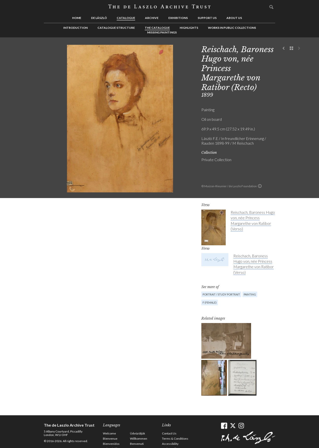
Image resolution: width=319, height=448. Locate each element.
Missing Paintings (162, 32)
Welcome (109, 433)
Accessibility (170, 444)
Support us (207, 18)
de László (99, 18)
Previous (283, 48)
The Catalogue (157, 28)
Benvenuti (137, 444)
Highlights (189, 28)
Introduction (75, 28)
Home (76, 18)
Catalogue (126, 18)
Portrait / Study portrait (221, 294)
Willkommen (138, 438)
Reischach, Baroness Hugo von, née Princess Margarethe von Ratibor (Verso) (253, 264)
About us (234, 18)
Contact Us (169, 433)
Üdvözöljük (137, 433)
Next (299, 48)
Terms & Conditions (175, 438)
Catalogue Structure (116, 28)
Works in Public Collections (232, 28)
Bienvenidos (111, 444)
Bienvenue (110, 438)
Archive (152, 18)
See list (291, 48)
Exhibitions (178, 18)
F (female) (210, 302)
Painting (250, 294)
